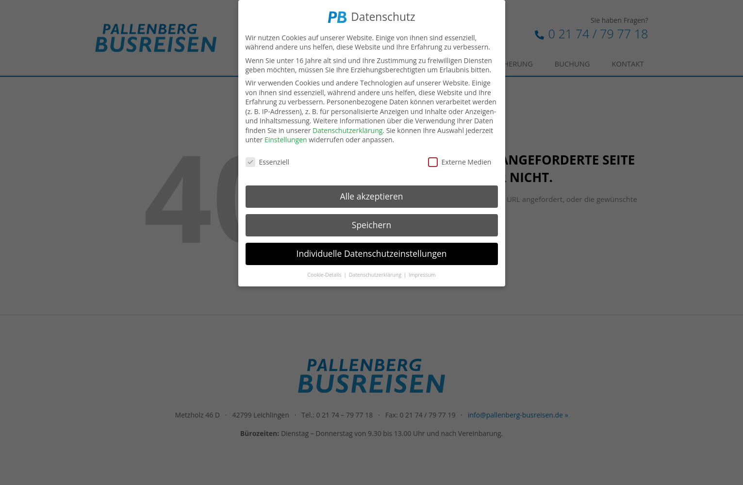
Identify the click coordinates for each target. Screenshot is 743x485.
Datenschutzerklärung (347, 129)
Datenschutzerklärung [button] (376, 272)
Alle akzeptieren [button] (371, 195)
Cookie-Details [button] (325, 272)
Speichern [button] (371, 223)
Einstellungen (285, 138)
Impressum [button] (422, 272)
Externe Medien (460, 160)
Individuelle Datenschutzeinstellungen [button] (372, 252)
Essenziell (268, 160)
